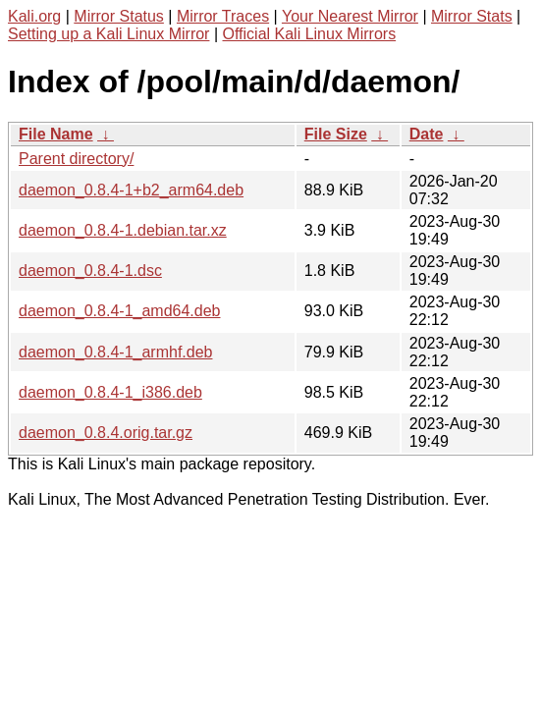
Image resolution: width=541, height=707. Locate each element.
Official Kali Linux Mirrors (309, 34)
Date (426, 134)
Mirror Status (119, 16)
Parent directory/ (76, 158)
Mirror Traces (223, 16)
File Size (335, 134)
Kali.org (34, 16)
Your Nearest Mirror (350, 16)
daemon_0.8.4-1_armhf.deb (115, 352)
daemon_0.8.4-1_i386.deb (110, 392)
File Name (56, 134)
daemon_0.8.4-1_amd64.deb (120, 310)
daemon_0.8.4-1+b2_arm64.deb (131, 190)
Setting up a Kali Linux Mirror (108, 34)
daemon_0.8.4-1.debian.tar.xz (123, 230)
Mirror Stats (472, 16)
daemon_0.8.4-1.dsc (90, 270)
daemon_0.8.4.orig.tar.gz (105, 432)
